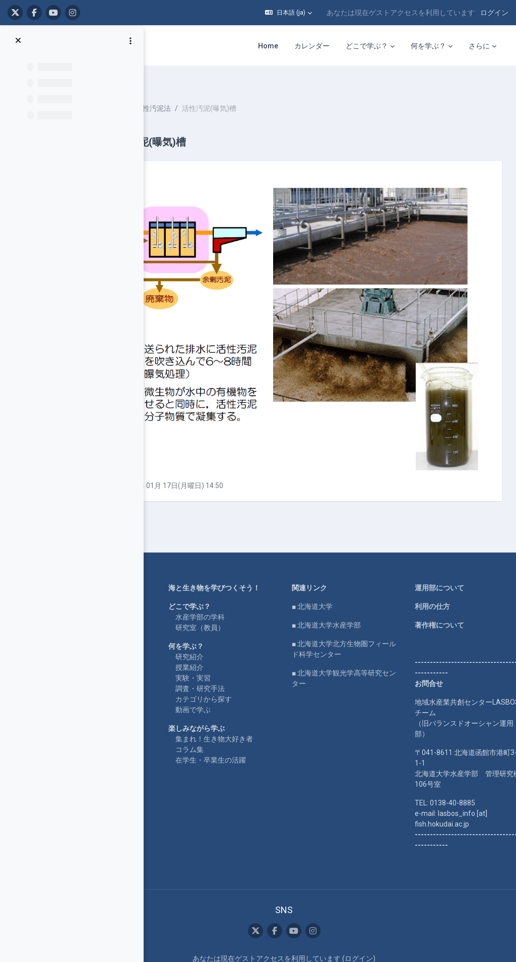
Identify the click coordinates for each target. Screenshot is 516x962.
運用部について (451, 505)
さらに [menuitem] (479, 46)
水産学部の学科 (264, 545)
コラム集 (253, 688)
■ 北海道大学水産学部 (364, 542)
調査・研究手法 (264, 616)
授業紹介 (253, 595)
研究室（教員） (264, 556)
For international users (170, 582)
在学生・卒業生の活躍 (274, 699)
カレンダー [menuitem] (312, 46)
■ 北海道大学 (350, 524)
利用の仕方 (444, 524)
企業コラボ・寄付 (163, 601)
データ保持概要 (322, 902)
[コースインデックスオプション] (130, 41)
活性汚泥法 (243, 91)
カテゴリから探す (267, 627)
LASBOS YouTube (164, 524)
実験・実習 (257, 606)
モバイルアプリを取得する (322, 913)
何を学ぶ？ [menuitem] (428, 46)
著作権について (451, 542)
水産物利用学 (193, 91)
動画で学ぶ (257, 638)
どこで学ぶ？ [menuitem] (367, 46)
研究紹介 (253, 585)
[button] (288, 13)
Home (145, 505)
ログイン (494, 13)
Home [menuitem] (268, 46)
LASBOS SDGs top (164, 553)
